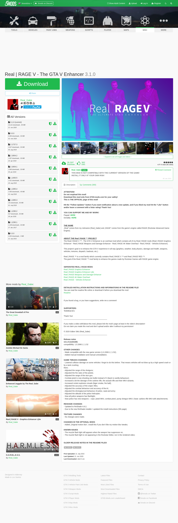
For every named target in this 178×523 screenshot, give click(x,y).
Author (84, 170)
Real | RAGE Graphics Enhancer (77, 269)
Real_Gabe (26, 100)
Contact (141, 476)
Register (156, 3)
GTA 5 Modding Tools (72, 476)
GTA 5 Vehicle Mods (72, 480)
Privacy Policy (143, 480)
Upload (133, 3)
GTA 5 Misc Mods (71, 507)
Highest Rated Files (109, 494)
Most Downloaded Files (110, 489)
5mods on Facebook (147, 498)
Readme (67, 293)
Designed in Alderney (13, 475)
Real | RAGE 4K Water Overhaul (77, 277)
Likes (83, 164)
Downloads (71, 164)
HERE (72, 215)
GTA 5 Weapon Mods (72, 489)
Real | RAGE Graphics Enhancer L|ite (79, 272)
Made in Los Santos (13, 477)
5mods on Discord (146, 503)
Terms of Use (143, 485)
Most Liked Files (107, 485)
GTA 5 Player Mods (71, 498)
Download (32, 84)
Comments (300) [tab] (88, 185)
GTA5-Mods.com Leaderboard (113, 498)
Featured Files (106, 480)
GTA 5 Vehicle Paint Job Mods (76, 485)
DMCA (140, 489)
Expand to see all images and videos (117, 157)
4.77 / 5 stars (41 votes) (165, 164)
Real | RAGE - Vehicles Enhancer (77, 280)
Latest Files (105, 476)
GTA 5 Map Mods (71, 503)
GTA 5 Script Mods (71, 494)
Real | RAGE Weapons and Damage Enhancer (82, 275)
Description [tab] (69, 185)
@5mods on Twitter (147, 493)
